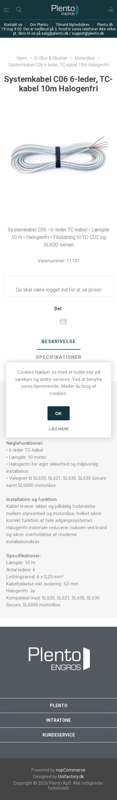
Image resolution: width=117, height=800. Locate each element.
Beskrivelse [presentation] (58, 341)
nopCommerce (70, 769)
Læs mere (59, 429)
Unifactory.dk (71, 776)
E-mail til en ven (63, 321)
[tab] (58, 342)
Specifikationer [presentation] (58, 357)
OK (58, 413)
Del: (58, 308)
